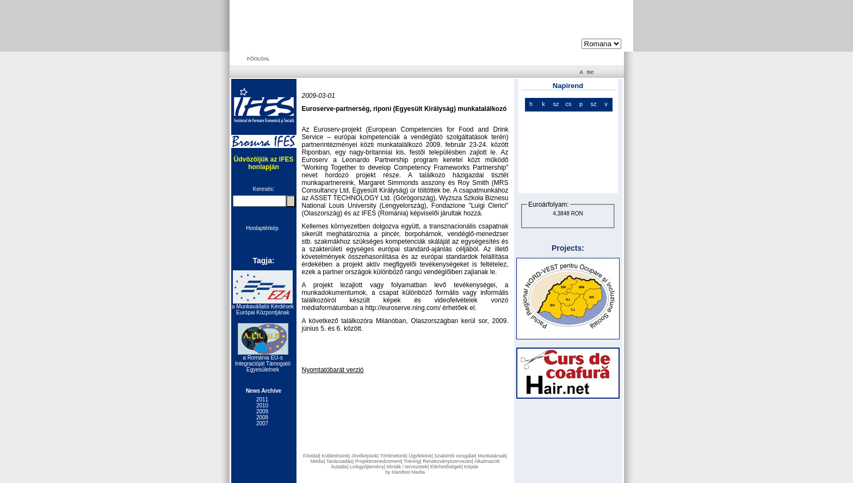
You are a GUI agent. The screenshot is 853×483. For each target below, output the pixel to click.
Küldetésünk (335, 456)
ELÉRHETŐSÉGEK (482, 58)
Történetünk (393, 456)
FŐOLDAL (258, 58)
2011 (262, 400)
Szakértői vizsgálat (454, 456)
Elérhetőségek (446, 466)
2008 (262, 417)
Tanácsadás (339, 461)
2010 (262, 405)
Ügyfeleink (420, 456)
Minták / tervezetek (407, 466)
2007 (262, 423)
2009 (262, 411)
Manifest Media (408, 472)
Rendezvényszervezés (447, 461)
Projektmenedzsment (378, 461)
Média (317, 461)
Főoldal (311, 456)
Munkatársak (492, 456)
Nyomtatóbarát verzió (333, 370)
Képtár (471, 466)
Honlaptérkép (262, 228)
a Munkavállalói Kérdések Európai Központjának (263, 309)
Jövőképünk (364, 456)
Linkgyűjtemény (367, 466)
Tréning (412, 461)
